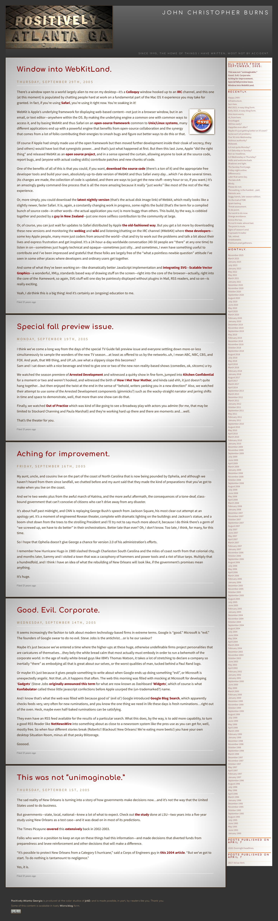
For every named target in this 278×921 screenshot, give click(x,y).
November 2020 (235, 288)
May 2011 (232, 413)
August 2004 (234, 628)
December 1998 (235, 740)
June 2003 (233, 661)
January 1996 (234, 800)
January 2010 (234, 443)
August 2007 (234, 526)
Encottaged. (234, 120)
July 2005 (232, 602)
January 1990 (234, 833)
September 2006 (236, 559)
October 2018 (234, 347)
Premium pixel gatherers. (240, 242)
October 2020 (234, 291)
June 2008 (233, 493)
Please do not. (235, 186)
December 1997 (235, 757)
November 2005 (235, 588)
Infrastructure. (235, 100)
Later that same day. (238, 176)
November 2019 (235, 327)
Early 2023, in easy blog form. (242, 110)
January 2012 (234, 403)
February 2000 (235, 694)
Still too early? (235, 123)
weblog (79, 231)
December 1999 (235, 701)
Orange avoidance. (237, 216)
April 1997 (233, 770)
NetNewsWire (61, 724)
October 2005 (234, 592)
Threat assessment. (237, 206)
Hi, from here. (234, 117)
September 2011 (236, 410)
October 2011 (234, 407)
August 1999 (234, 714)
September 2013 (236, 390)
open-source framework (112, 123)
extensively (73, 829)
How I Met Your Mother (134, 380)
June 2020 (233, 304)
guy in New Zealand (68, 216)
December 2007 (235, 512)
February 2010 (235, 440)
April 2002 (233, 668)
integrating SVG (174, 267)
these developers (197, 231)
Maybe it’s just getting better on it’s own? (247, 130)
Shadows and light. (237, 163)
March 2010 (233, 436)
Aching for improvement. (63, 454)
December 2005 (235, 585)
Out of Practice (57, 405)
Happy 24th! (234, 97)
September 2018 (236, 350)
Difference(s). (234, 173)
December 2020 (235, 284)
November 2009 (235, 450)
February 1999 (235, 734)
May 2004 (232, 638)
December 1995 (235, 803)
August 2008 (234, 486)
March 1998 (233, 753)
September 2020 (236, 294)
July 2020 (232, 301)
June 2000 (233, 684)
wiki (95, 231)
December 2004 (235, 615)
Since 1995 (148, 53)
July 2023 (232, 265)
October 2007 (234, 519)
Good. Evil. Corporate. (58, 610)
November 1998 (235, 744)
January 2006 (234, 582)
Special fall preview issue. (65, 327)
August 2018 (234, 354)
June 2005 (233, 605)
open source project (80, 154)
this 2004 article (172, 852)
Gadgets (24, 684)
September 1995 (236, 813)
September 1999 (236, 711)
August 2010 (234, 427)
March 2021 (233, 278)
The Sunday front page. (239, 166)
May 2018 (232, 360)
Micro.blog (66, 905)
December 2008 (235, 473)
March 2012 (233, 400)
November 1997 (235, 760)
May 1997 (232, 767)
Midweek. (233, 143)
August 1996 (234, 783)
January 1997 (234, 777)
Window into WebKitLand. (64, 69)
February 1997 (235, 773)
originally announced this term (72, 684)
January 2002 (234, 674)
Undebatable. (235, 239)
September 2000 (236, 681)
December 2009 (235, 446)
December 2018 (235, 341)
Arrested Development (86, 374)
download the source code (125, 168)
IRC (179, 92)
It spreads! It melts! (237, 232)
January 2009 (234, 469)
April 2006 (233, 572)
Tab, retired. (234, 236)
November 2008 (235, 476)
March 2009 (233, 466)
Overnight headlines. (241, 848)
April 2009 (233, 463)
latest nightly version (93, 199)
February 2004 (235, 648)
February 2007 (235, 545)
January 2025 (234, 261)
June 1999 (233, 720)
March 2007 (233, 542)
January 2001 (234, 678)
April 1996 (233, 793)
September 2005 (236, 595)
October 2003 (234, 658)
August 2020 (234, 298)
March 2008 (233, 502)
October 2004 (234, 621)
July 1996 (232, 787)
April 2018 (233, 364)
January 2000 (234, 697)
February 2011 (235, 417)
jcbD (87, 900)
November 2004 (235, 618)
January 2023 (234, 268)
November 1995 (235, 806)
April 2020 (233, 311)
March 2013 (233, 393)
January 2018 (234, 374)
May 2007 (232, 535)
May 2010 (232, 430)
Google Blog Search (165, 698)
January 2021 (234, 281)
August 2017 (234, 377)
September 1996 (236, 780)
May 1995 (232, 826)
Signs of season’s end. (238, 229)
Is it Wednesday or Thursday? (242, 156)
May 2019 (232, 334)
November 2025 (235, 255)
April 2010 (233, 433)
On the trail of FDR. (237, 200)
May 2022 (232, 271)
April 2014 (233, 387)
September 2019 (236, 331)
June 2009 (233, 460)
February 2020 (235, 318)
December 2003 (235, 651)
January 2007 (234, 549)
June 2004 (233, 635)
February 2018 (235, 370)
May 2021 (232, 274)
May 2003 (232, 664)
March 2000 (233, 691)
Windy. (231, 183)
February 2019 (235, 337)
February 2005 (235, 608)
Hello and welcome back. (240, 160)
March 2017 (233, 383)
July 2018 (232, 357)
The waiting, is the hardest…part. (244, 190)
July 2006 (232, 565)
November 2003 (235, 654)
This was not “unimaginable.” (71, 777)
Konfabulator (27, 689)
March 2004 (233, 644)
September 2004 (236, 625)
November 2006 (235, 552)
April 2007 (233, 539)
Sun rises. (232, 104)
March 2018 (233, 367)
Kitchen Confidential (198, 374)
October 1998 (234, 747)
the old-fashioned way (139, 225)
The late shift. (234, 180)
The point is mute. (237, 226)
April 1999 (233, 727)
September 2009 (236, 453)
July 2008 (232, 489)
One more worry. (236, 114)
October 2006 (234, 555)
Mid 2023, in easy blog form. (241, 107)
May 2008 (232, 496)
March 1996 (233, 796)
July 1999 (232, 717)
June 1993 (233, 830)
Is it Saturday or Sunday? (240, 150)
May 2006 (232, 569)
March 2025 (233, 258)
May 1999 (232, 724)
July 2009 (232, 456)
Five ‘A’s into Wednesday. (240, 137)
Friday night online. (237, 170)
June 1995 (233, 823)
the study (142, 814)
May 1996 (232, 790)
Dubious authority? (237, 140)
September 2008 (236, 483)
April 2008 (233, 499)
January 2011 (234, 420)
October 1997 (234, 763)
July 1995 (232, 820)
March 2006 (233, 575)
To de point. (234, 209)
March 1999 (233, 730)
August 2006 (234, 562)
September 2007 (236, 522)
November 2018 (235, 344)
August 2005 (234, 598)
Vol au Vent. (236, 862)
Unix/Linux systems (163, 123)
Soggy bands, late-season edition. (244, 196)
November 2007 (235, 516)
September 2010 (236, 423)
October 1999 (234, 707)
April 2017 (233, 380)
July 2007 (232, 529)
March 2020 (233, 314)
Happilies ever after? (238, 127)
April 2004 (233, 641)
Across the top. (235, 219)
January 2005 (234, 611)
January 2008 (234, 509)
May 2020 (232, 308)
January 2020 (234, 321)
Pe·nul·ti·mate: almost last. (241, 223)
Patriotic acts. (234, 193)
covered (52, 829)
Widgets (159, 684)
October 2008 (234, 479)
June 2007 (233, 532)
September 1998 (236, 750)
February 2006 (235, 578)
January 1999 (234, 737)
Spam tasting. (234, 203)
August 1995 (234, 816)
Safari (65, 103)
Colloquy (132, 92)
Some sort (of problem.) (239, 133)
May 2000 (232, 688)
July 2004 (232, 631)
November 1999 (235, 704)
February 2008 (235, 506)
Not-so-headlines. (237, 153)
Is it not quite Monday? (239, 147)
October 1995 (234, 810)
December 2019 (235, 324)
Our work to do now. (238, 213)
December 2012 (235, 397)
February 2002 (235, 671)
